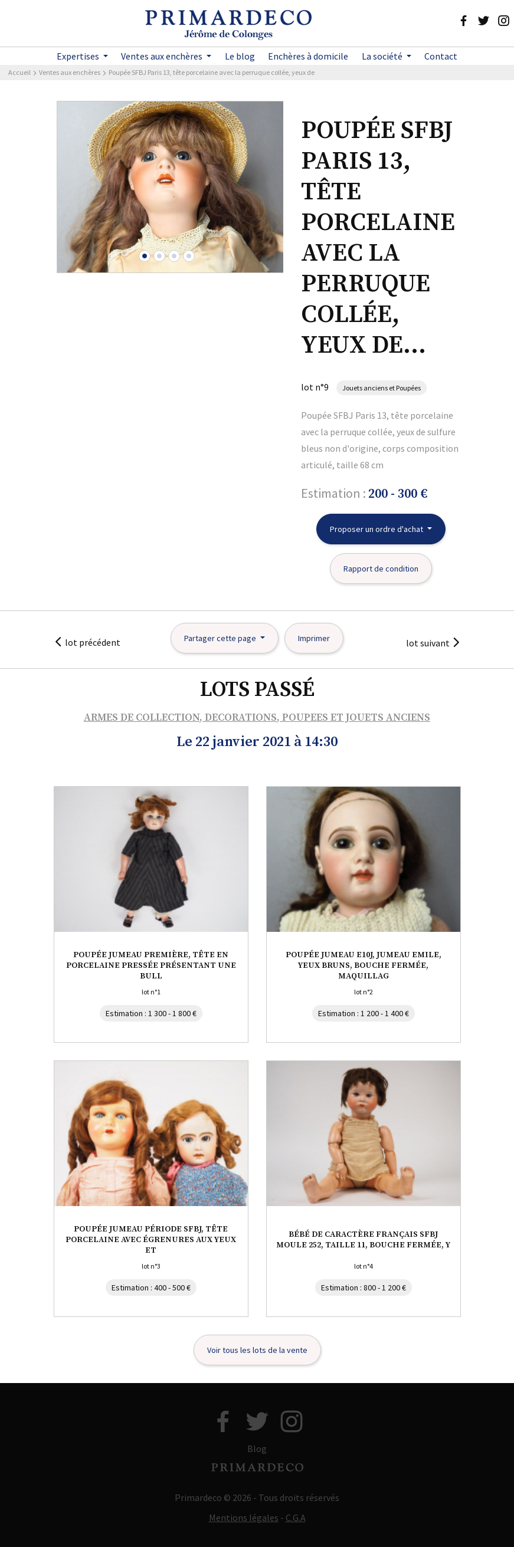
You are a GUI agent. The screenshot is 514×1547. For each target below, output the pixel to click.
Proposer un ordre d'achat (377, 529)
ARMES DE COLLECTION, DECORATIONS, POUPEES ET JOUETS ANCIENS (257, 717)
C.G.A (296, 1517)
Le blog (240, 56)
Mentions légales (244, 1517)
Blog (257, 1448)
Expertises (79, 56)
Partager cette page (221, 638)
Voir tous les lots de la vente (257, 1350)
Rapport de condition (380, 568)
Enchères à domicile (308, 56)
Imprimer (314, 638)
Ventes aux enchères (162, 56)
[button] (144, 256)
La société (383, 56)
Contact (440, 56)
